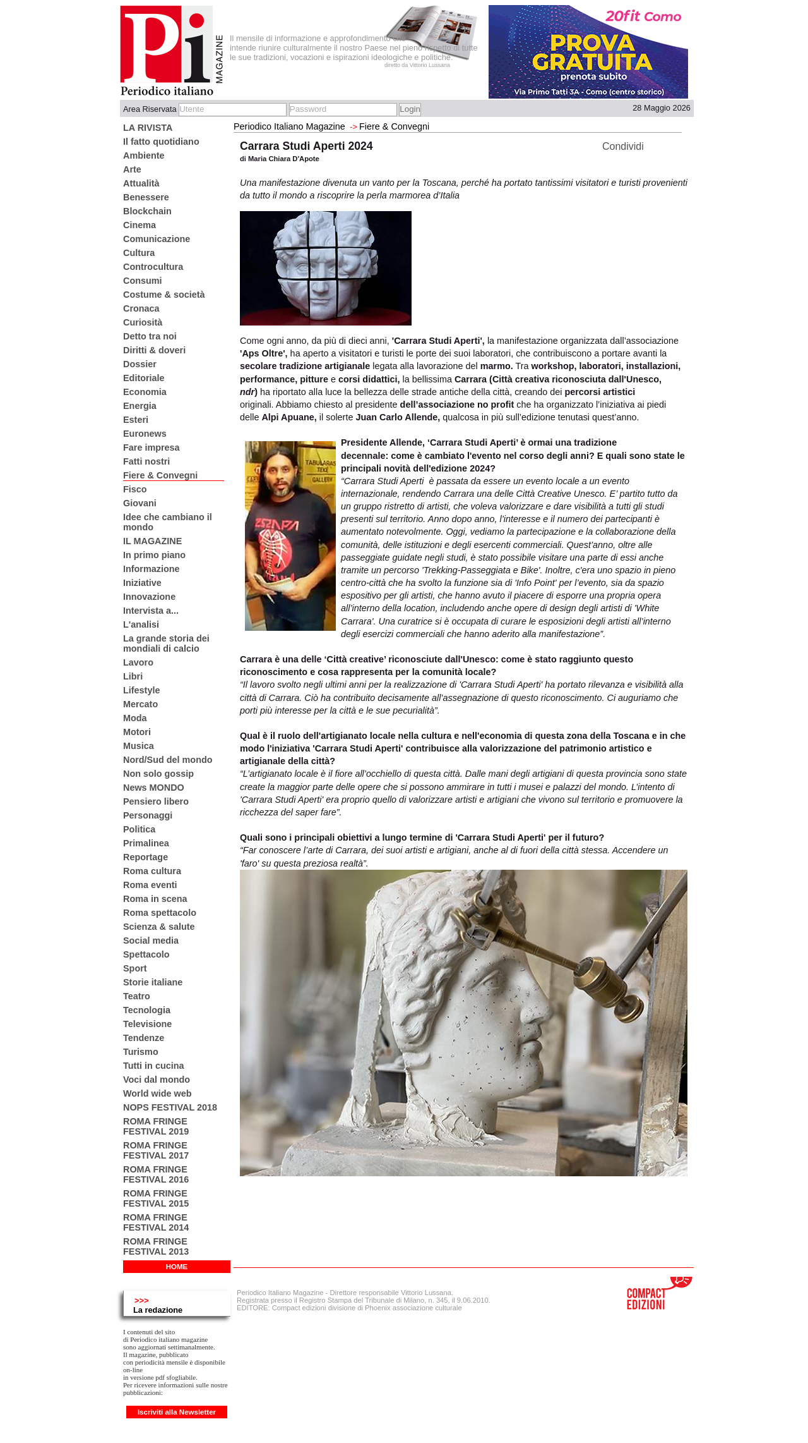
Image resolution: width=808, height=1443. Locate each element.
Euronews (145, 434)
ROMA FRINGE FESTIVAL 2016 (156, 1174)
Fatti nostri (146, 461)
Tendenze (143, 1038)
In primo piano (154, 555)
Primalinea (146, 843)
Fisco (135, 489)
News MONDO (153, 787)
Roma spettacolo (159, 913)
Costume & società (164, 294)
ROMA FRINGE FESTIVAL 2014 (156, 1222)
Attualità (141, 183)
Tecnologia (146, 1010)
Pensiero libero (156, 801)
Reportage (145, 857)
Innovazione (149, 597)
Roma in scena (155, 899)
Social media (151, 940)
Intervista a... (151, 611)
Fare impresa (151, 447)
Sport (135, 968)
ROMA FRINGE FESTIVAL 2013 (156, 1246)
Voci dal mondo (156, 1080)
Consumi (142, 281)
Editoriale (144, 378)
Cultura (139, 253)
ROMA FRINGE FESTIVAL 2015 (156, 1198)
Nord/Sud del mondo (168, 760)
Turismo (140, 1052)
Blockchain (147, 211)
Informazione (151, 569)
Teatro (136, 996)
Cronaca (141, 308)
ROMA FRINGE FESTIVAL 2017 (156, 1150)
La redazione (157, 1310)
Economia (145, 392)
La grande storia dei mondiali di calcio (166, 643)
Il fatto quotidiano (161, 142)
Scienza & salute (159, 927)
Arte (132, 169)
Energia (140, 406)
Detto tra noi (150, 336)
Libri (133, 676)
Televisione (147, 1024)
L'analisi (141, 624)
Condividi (623, 146)
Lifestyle (141, 690)
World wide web (157, 1093)
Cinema (139, 225)
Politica (139, 829)
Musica (138, 746)
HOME (177, 1266)
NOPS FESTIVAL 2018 (170, 1107)
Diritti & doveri (154, 350)
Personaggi (147, 815)
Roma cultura (152, 871)
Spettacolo (146, 954)
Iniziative (142, 583)
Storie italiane (152, 982)
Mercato (140, 704)
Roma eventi (150, 885)
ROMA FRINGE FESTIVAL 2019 (156, 1126)
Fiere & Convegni (160, 475)
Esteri (135, 420)
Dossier (140, 364)
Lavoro (138, 662)
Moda (135, 718)
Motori (137, 732)
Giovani (140, 503)
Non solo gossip (158, 774)
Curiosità (142, 322)
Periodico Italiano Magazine (289, 126)
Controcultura (153, 267)
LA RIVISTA (147, 128)
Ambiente (144, 155)
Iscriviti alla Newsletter (177, 1412)
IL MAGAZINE (152, 541)
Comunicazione (156, 239)
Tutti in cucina (153, 1066)
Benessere (146, 197)
